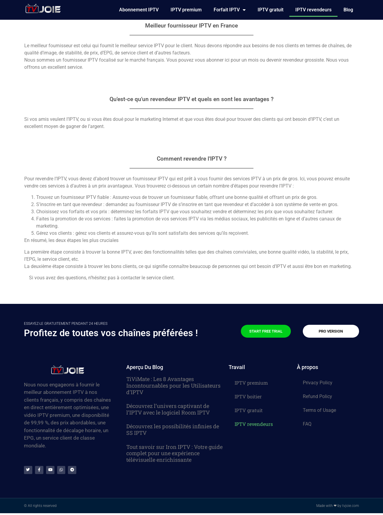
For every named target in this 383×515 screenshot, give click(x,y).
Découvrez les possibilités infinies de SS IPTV (172, 429)
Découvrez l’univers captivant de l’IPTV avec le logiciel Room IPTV (168, 409)
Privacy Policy (317, 383)
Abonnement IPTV (139, 10)
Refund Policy (317, 396)
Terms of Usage (319, 410)
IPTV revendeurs (313, 10)
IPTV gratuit (270, 10)
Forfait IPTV (230, 9)
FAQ (307, 424)
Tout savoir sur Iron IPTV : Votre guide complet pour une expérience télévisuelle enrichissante (174, 453)
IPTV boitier (248, 396)
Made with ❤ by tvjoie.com (337, 507)
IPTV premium (186, 10)
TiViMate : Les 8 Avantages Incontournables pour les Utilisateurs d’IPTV (173, 385)
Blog (348, 10)
